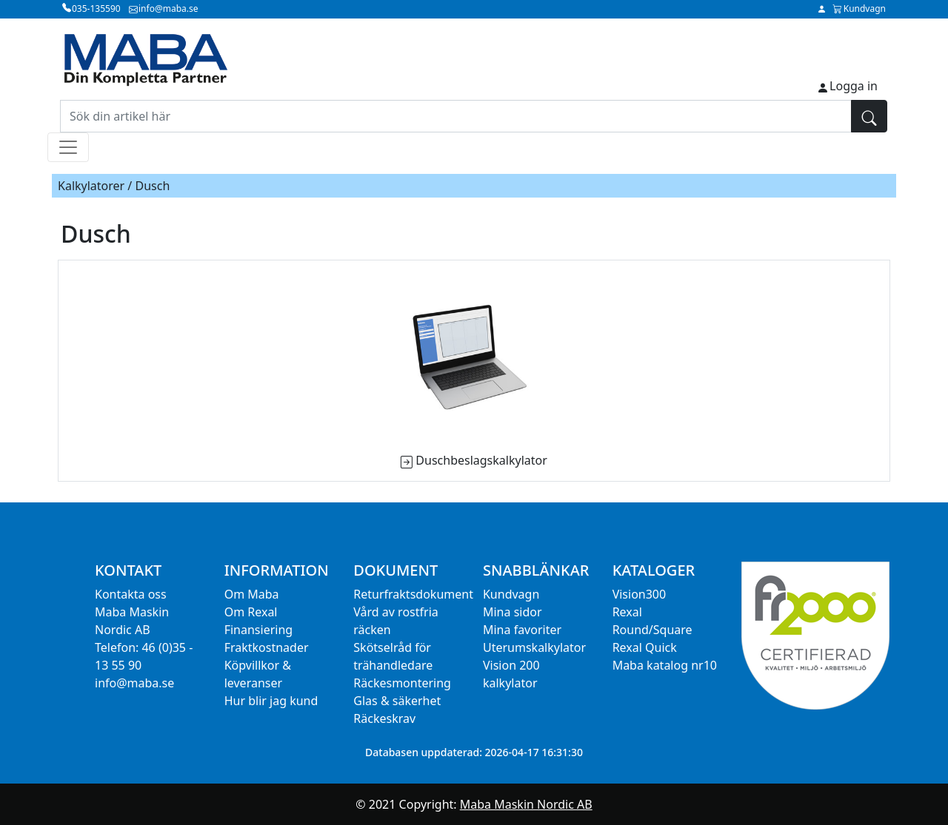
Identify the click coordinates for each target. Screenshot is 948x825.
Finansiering (258, 630)
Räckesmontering (402, 683)
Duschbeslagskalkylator (481, 460)
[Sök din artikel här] (456, 116)
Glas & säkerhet (397, 701)
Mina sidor (512, 612)
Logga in (854, 86)
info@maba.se (134, 683)
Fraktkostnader (266, 647)
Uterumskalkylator (534, 647)
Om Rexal (251, 612)
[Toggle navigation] (68, 147)
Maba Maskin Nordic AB (526, 804)
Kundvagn (511, 594)
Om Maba (251, 594)
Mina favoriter (522, 630)
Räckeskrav (384, 718)
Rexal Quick (644, 647)
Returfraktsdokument (413, 594)
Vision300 (639, 594)
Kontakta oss (131, 594)
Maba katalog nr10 (664, 665)
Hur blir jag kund (271, 701)
